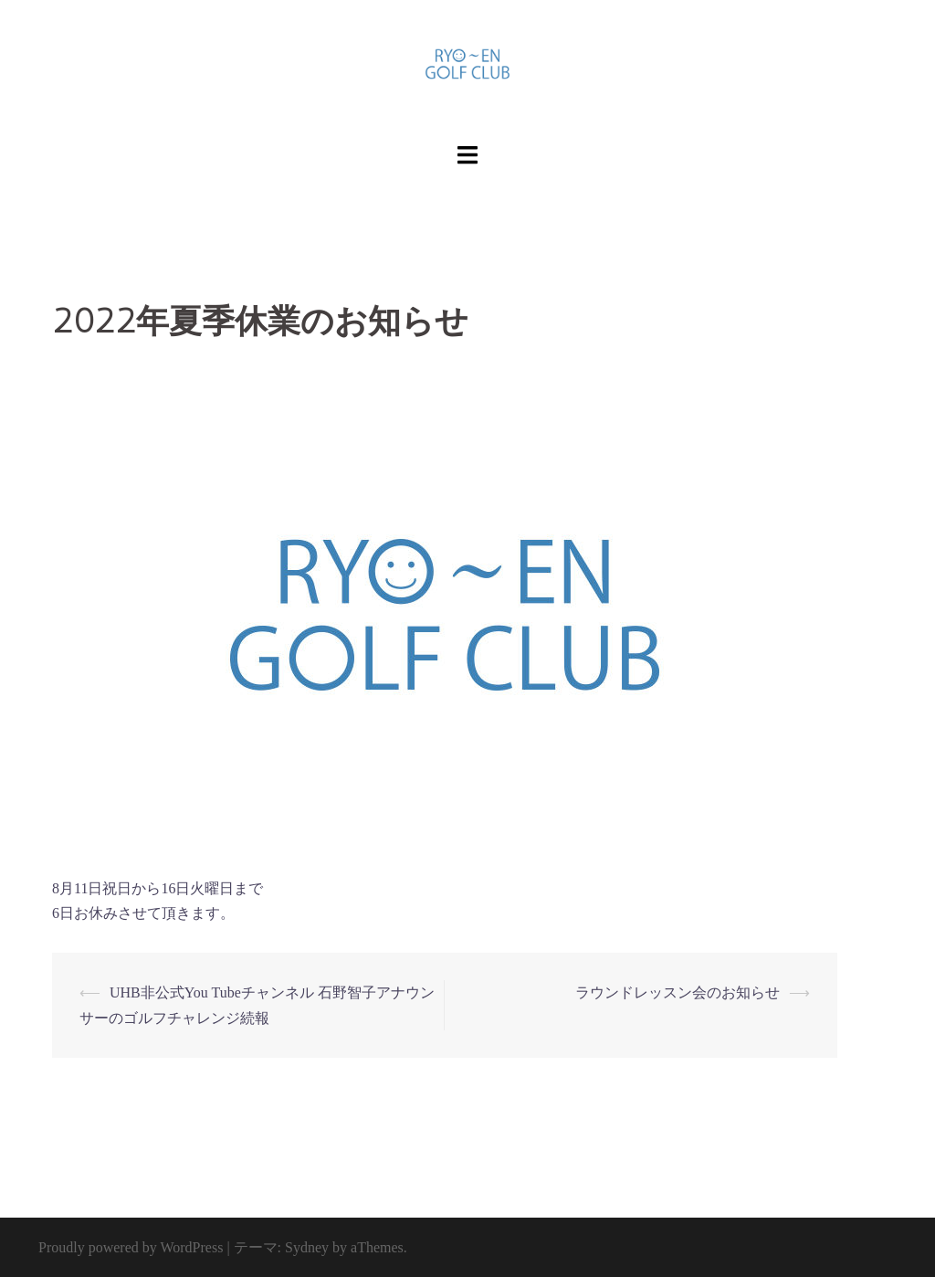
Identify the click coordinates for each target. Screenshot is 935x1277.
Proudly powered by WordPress (130, 1247)
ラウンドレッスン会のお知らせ (677, 992)
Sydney (307, 1247)
